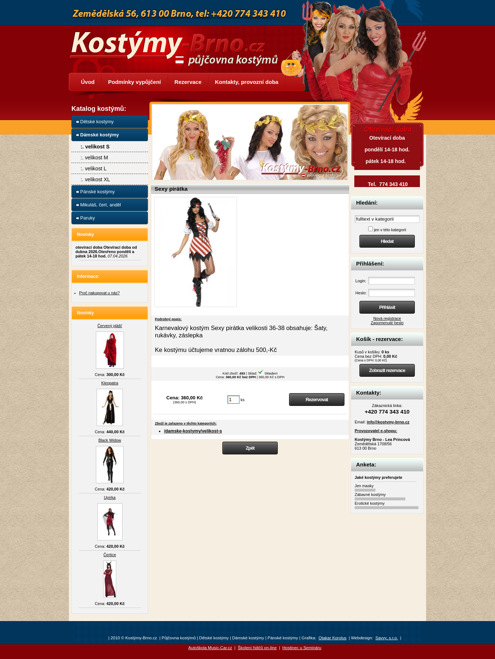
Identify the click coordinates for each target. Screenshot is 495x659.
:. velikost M (94, 157)
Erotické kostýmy (370, 503)
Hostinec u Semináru (301, 648)
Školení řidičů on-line (257, 648)
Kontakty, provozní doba (246, 82)
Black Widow (109, 440)
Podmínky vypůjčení (134, 82)
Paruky (87, 218)
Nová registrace (387, 318)
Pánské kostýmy (97, 191)
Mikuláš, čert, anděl (100, 205)
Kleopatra (109, 383)
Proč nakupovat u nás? (99, 293)
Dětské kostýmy (97, 121)
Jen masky (364, 486)
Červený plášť (109, 325)
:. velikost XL (95, 179)
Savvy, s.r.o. (386, 638)
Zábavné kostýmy (370, 494)
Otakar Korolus (333, 638)
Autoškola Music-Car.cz (210, 648)
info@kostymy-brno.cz (388, 422)
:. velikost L (94, 168)
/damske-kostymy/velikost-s (193, 431)
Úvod (88, 82)
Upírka (110, 497)
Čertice (110, 555)
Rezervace (188, 82)
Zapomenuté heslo (387, 323)
